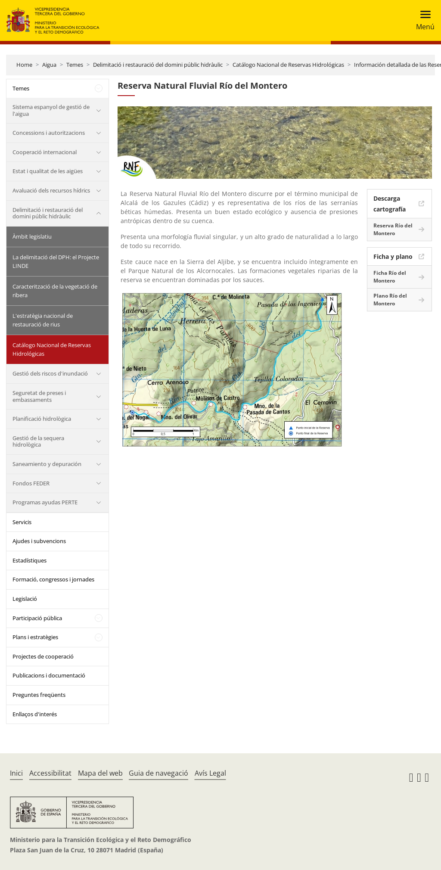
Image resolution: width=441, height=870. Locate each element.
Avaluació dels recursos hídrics (51, 190)
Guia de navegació (158, 773)
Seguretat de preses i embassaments (39, 396)
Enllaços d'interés (34, 714)
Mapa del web (100, 773)
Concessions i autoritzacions (48, 133)
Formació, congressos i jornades (53, 579)
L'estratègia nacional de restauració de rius (42, 320)
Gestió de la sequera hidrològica (38, 441)
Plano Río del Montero (390, 299)
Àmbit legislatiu (32, 236)
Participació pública (37, 618)
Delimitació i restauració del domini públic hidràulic (158, 64)
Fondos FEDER (31, 483)
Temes (74, 64)
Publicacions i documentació (48, 675)
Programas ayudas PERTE (45, 502)
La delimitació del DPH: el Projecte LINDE (55, 261)
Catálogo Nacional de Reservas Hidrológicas (288, 64)
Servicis (21, 522)
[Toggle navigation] (422, 20)
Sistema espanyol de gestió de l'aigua (51, 110)
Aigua (49, 64)
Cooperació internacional (44, 152)
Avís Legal (210, 773)
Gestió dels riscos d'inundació (50, 373)
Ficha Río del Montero (389, 276)
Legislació (24, 599)
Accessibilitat (50, 773)
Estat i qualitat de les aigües (47, 171)
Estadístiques (29, 560)
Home (24, 64)
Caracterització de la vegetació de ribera (54, 291)
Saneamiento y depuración (46, 464)
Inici (16, 773)
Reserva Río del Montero (393, 229)
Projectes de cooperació (43, 656)
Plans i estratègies (35, 637)
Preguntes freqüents (38, 695)
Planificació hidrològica (41, 419)
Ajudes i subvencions (39, 541)
